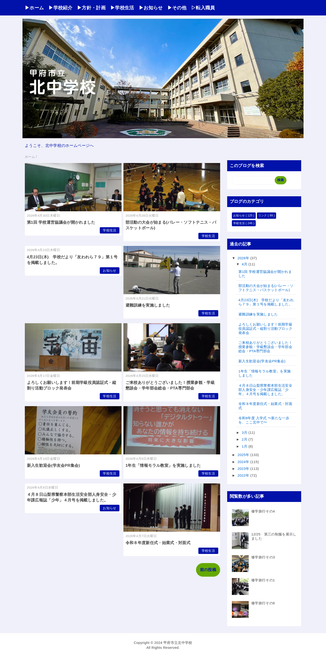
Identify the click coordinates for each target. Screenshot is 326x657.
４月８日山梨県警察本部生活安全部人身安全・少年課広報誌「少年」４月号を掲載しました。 (265, 389)
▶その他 (176, 7)
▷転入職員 (203, 7)
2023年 (243, 469)
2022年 (243, 475)
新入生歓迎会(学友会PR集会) (53, 465)
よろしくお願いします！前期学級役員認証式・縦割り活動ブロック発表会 (265, 328)
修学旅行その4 (263, 511)
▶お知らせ (151, 7)
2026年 (243, 258)
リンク (263, 215)
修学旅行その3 (263, 557)
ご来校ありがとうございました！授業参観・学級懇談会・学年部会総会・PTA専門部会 (265, 347)
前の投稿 (208, 570)
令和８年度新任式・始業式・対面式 (158, 543)
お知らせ (109, 270)
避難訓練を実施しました (148, 305)
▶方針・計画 (91, 7)
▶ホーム (34, 7)
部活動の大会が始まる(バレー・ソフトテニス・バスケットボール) (265, 288)
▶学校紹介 (60, 7)
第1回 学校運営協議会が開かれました (61, 222)
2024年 (243, 462)
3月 (245, 432)
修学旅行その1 (263, 580)
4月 (245, 264)
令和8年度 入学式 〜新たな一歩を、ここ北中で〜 (263, 420)
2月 (245, 439)
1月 (245, 446)
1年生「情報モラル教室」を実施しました (163, 465)
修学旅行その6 (263, 603)
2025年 (243, 455)
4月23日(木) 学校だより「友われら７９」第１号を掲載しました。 (266, 302)
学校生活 (109, 230)
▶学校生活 (122, 7)
